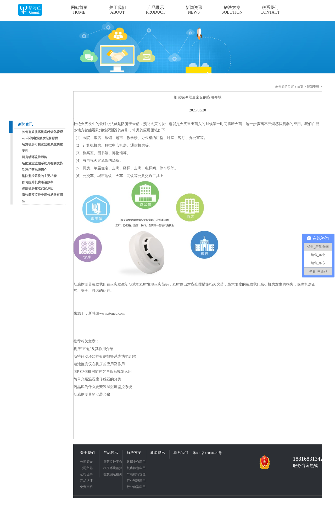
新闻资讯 (25, 124)
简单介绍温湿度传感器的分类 (97, 379)
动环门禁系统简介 (34, 169)
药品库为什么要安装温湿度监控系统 (103, 387)
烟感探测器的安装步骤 (92, 394)
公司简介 (86, 462)
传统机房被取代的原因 (37, 188)
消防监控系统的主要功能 (39, 176)
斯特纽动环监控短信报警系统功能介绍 (105, 356)
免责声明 (86, 487)
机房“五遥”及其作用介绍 (93, 349)
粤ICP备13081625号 (207, 453)
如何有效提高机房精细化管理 (42, 132)
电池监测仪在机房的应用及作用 (99, 364)
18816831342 (306, 459)
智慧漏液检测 (112, 474)
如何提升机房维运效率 (37, 182)
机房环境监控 (112, 468)
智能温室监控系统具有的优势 (42, 163)
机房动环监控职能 (34, 157)
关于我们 (87, 453)
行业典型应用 (136, 487)
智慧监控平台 (112, 462)
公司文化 (86, 468)
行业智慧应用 (136, 480)
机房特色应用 (136, 468)
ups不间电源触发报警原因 (40, 138)
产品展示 (110, 453)
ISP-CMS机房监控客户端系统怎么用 (103, 372)
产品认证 (86, 480)
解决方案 (134, 453)
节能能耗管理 (136, 474)
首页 (300, 87)
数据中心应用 (136, 462)
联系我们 (181, 453)
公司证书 (86, 474)
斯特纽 (93, 313)
